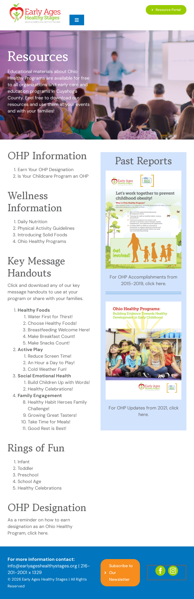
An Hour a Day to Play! (51, 363)
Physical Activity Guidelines (46, 228)
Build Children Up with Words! (59, 382)
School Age (29, 481)
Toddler (25, 468)
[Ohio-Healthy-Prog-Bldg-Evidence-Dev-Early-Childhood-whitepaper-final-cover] (143, 304)
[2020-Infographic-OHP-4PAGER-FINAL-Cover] (143, 173)
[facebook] (160, 571)
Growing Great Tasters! (52, 415)
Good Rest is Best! (47, 428)
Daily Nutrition (32, 222)
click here (37, 533)
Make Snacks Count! (49, 343)
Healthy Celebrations (40, 488)
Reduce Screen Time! (49, 356)
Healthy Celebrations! (50, 389)
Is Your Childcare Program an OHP (53, 176)
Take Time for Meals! (49, 422)
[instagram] (173, 571)
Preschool (28, 475)
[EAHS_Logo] (35, 5)
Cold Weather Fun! (47, 369)
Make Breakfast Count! (51, 336)
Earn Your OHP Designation (46, 170)
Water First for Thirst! (50, 317)
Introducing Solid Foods (42, 235)
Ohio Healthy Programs (42, 241)
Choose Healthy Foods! (52, 323)
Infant (24, 462)
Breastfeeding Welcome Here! (59, 330)
